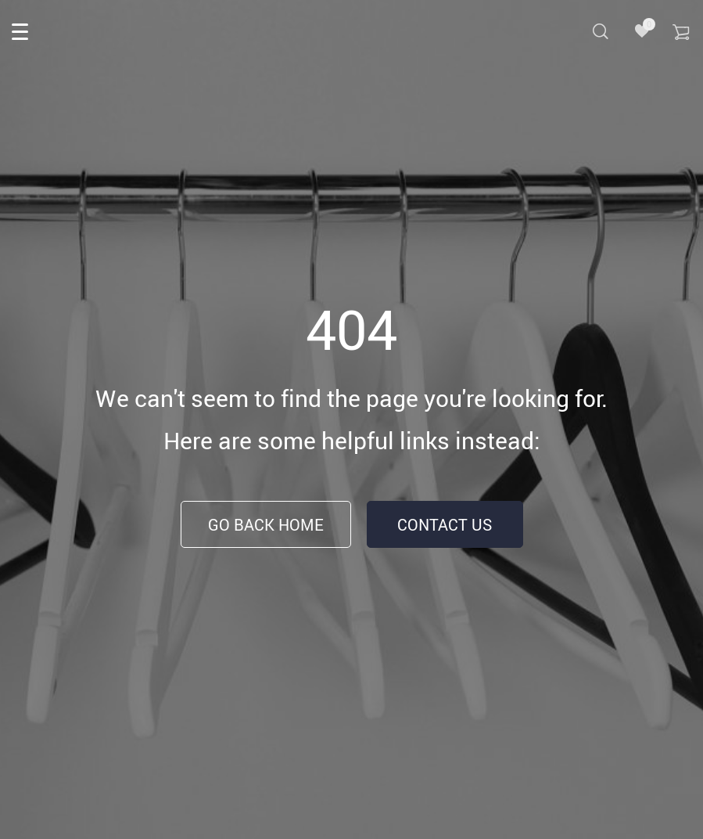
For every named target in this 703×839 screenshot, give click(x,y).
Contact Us (444, 524)
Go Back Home (266, 524)
